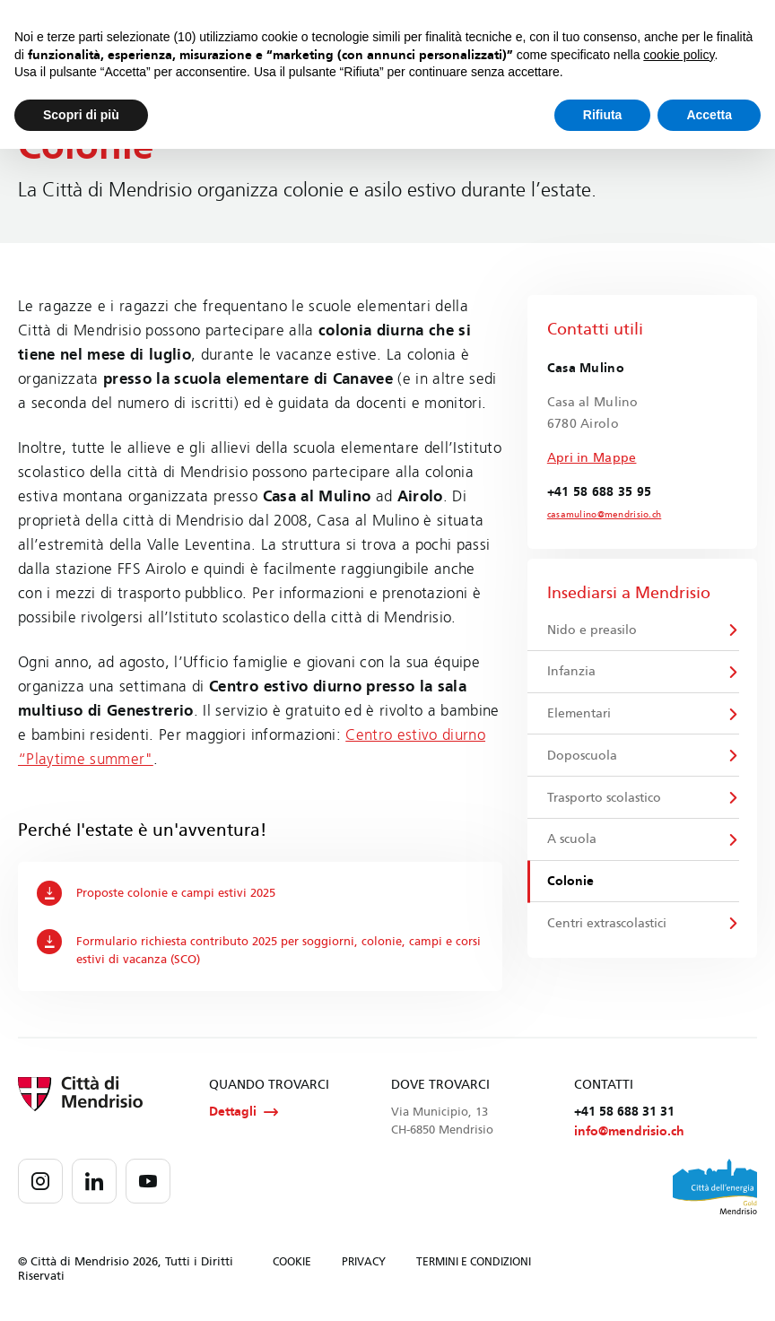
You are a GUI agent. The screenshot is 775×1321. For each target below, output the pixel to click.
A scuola (571, 839)
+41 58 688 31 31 (624, 1111)
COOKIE (292, 1262)
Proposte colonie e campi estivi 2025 (156, 893)
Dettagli (243, 1112)
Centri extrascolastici (606, 923)
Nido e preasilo (592, 630)
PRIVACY (364, 1262)
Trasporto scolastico (604, 797)
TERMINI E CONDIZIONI (473, 1262)
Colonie (570, 881)
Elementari (579, 713)
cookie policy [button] (678, 55)
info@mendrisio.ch (629, 1131)
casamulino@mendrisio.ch (604, 514)
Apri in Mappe (592, 457)
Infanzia (571, 671)
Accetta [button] (709, 115)
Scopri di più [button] (81, 115)
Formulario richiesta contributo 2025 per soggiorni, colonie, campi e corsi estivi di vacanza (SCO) (259, 948)
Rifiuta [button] (603, 115)
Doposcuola (582, 755)
